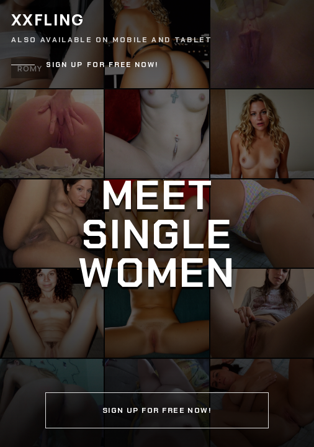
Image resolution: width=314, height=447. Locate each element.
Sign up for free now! (102, 65)
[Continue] (157, 223)
